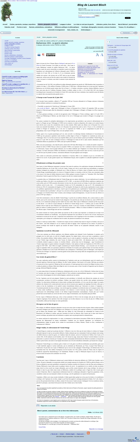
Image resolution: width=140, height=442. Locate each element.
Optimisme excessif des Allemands (87, 69)
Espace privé (80, 434)
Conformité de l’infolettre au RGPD (86, 17)
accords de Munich (44, 108)
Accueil (5, 24)
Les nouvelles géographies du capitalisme (116, 50)
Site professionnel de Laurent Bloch (13, 78)
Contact (61, 434)
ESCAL (134, 441)
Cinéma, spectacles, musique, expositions (23, 24)
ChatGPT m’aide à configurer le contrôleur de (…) (16, 84)
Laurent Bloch (98, 51)
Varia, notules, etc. (72, 30)
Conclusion (81, 76)
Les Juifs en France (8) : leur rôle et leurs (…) (14, 91)
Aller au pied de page (32, 0)
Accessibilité (4, 1)
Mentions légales (70, 434)
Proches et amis (22, 27)
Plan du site (54, 434)
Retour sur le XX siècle (112, 65)
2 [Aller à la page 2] (109, 42)
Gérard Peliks (42, 427)
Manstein (64, 396)
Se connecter (6, 32)
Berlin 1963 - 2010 (111, 60)
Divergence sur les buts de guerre (86, 72)
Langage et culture (65, 24)
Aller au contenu (12, 0)
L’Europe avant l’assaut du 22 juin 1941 (88, 66)
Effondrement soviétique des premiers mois (89, 67)
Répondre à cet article (48, 406)
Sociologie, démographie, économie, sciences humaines (99, 27)
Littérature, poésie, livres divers (106, 24)
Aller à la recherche (21, 0)
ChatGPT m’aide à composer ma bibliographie (15, 76)
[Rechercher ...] (127, 33)
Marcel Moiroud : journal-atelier (127, 24)
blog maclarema (9, 89)
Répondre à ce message (96, 429)
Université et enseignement (56, 30)
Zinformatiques (86, 30)
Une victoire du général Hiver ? (86, 70)
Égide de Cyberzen (7, 80)
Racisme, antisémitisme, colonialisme (40, 27)
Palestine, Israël (9, 27)
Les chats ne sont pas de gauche (84, 24)
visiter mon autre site (96, 10)
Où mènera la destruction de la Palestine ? (13, 88)
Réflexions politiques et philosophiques (67, 27)
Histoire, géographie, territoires (47, 24)
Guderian (57, 396)
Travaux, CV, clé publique (126, 27)
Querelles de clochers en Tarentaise (115, 54)
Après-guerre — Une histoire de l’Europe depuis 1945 (119, 45)
